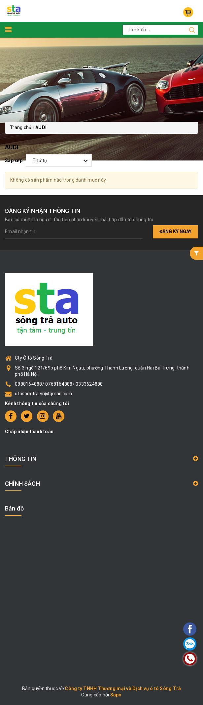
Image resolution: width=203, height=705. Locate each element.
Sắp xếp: (14, 160)
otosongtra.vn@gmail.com (43, 393)
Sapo (116, 694)
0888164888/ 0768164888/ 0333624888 (59, 384)
